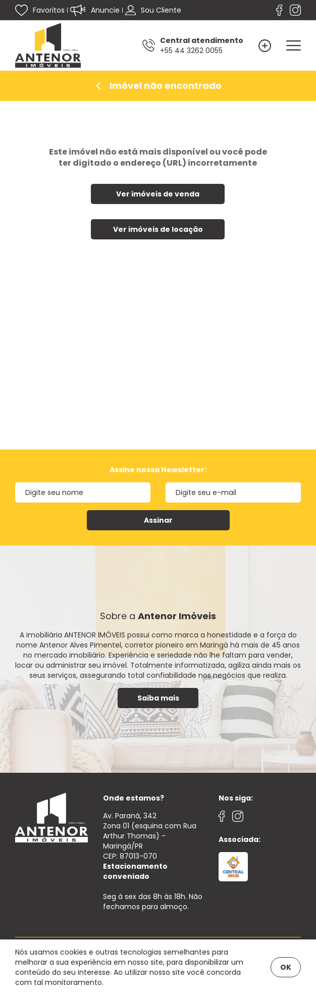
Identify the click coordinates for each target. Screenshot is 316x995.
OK (285, 967)
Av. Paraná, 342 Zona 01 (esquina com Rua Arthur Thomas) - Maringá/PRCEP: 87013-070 (149, 846)
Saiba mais (158, 698)
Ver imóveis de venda (157, 194)
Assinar (158, 520)
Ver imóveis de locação (158, 229)
